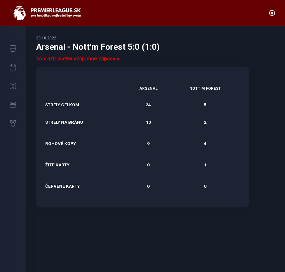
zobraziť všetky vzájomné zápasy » (77, 59)
